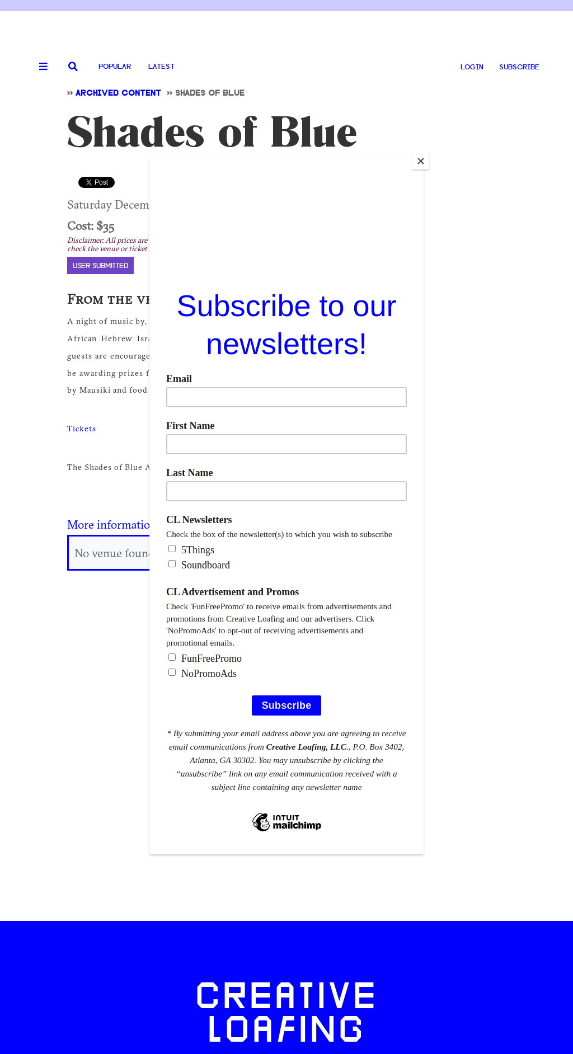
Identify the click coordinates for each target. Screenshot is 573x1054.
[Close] (420, 161)
